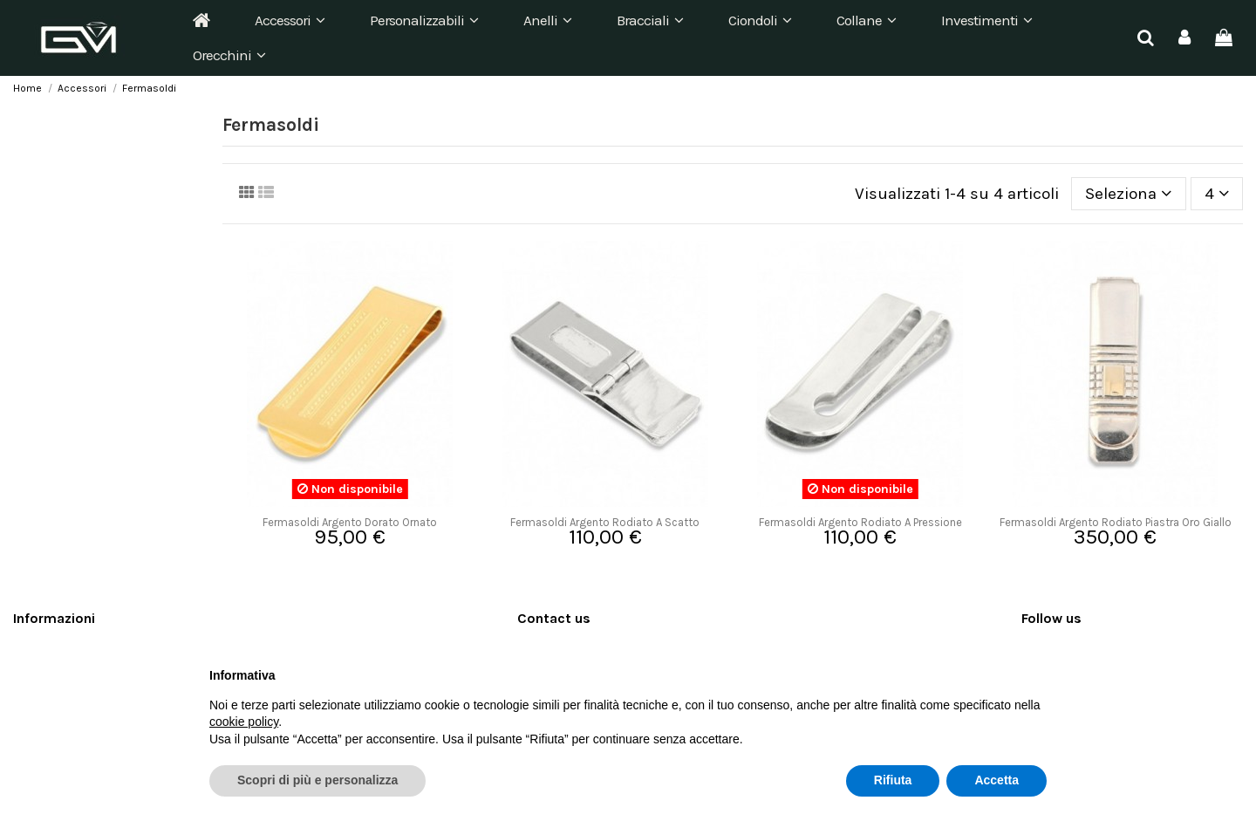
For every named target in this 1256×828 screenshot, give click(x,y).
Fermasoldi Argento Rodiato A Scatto (605, 522)
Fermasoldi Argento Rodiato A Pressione (860, 522)
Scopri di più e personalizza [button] (317, 780)
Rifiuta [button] (893, 780)
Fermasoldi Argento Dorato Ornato (350, 522)
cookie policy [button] (243, 722)
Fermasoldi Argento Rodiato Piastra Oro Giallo (1116, 522)
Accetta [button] (996, 780)
